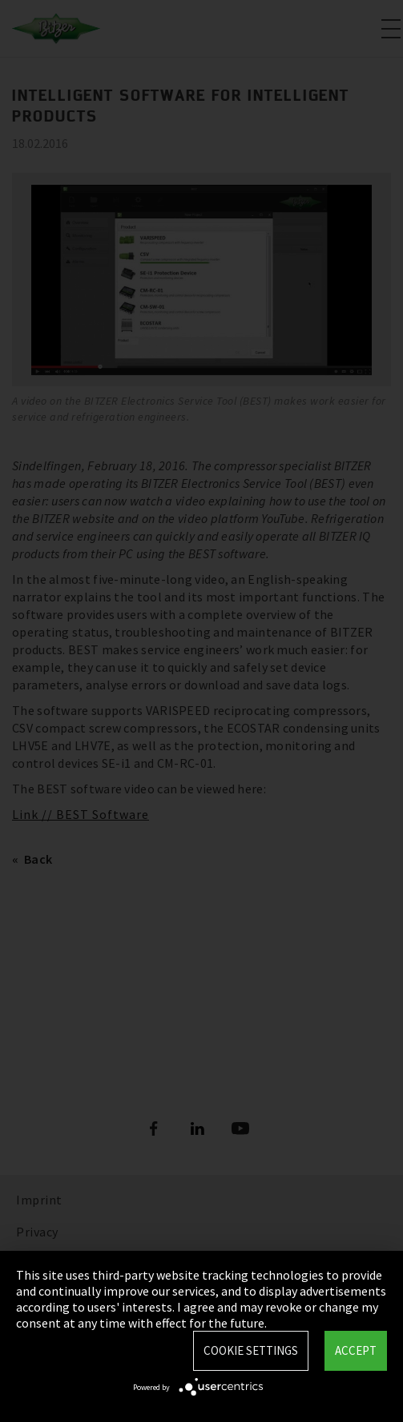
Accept (356, 1350)
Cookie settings (251, 1350)
